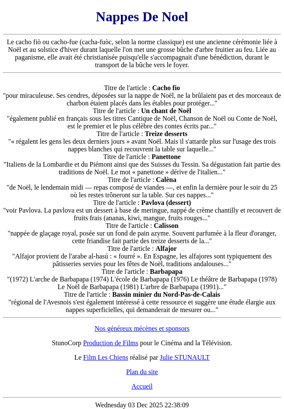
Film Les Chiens (105, 357)
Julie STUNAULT (184, 357)
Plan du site (142, 371)
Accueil (142, 386)
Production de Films (110, 343)
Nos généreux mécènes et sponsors (142, 328)
